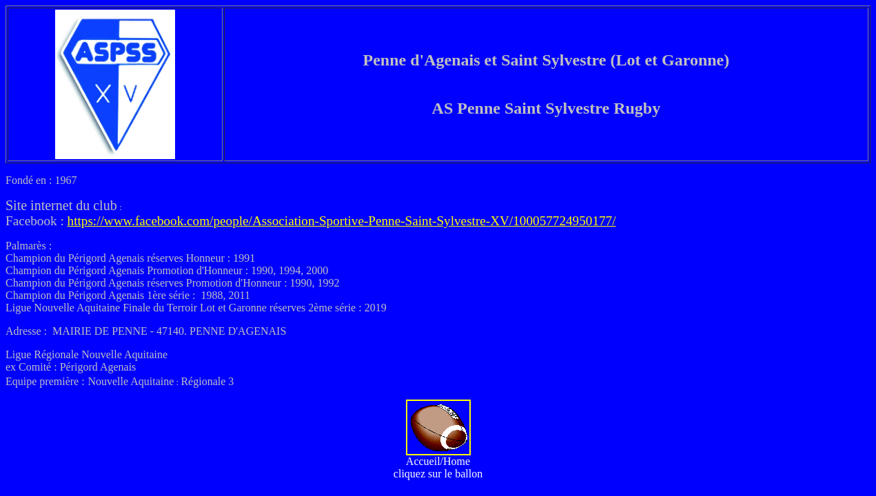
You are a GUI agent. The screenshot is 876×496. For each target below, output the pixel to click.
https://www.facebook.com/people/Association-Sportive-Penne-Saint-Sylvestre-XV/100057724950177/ (342, 221)
